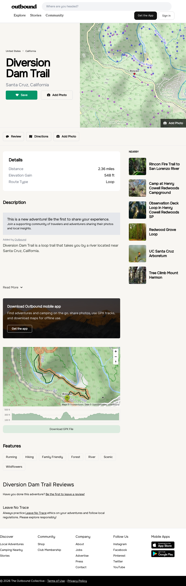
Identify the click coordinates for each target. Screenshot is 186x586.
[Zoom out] (115, 356)
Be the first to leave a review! (65, 494)
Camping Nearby (11, 550)
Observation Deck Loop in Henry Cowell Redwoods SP (164, 210)
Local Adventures (12, 544)
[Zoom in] (115, 351)
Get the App (145, 15)
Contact (81, 567)
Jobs (79, 550)
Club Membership (49, 550)
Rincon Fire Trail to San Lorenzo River (164, 166)
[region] (61, 376)
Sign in (166, 15)
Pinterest (119, 556)
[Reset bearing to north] (115, 361)
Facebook (120, 550)
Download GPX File (61, 429)
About (80, 544)
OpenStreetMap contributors (105, 404)
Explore (20, 15)
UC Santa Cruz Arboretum (161, 253)
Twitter (118, 561)
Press (79, 561)
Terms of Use (56, 581)
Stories (35, 15)
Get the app (20, 329)
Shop (41, 544)
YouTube (119, 567)
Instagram (120, 544)
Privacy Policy (77, 581)
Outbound (20, 239)
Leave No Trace (36, 513)
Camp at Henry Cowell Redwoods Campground (164, 188)
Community (55, 15)
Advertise (82, 556)
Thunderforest (77, 404)
